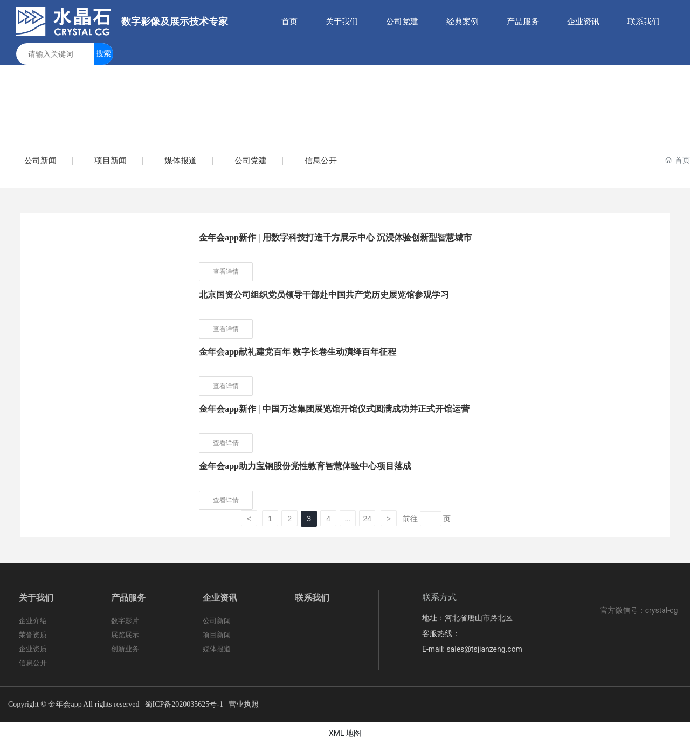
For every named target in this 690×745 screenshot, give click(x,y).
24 (367, 518)
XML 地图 (345, 733)
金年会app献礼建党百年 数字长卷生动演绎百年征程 (297, 351)
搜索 (103, 53)
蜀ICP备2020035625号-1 (184, 704)
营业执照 (244, 704)
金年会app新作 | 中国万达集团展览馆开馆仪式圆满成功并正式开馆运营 (334, 408)
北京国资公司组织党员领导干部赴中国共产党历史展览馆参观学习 (324, 294)
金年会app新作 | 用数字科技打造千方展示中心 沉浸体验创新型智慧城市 (335, 237)
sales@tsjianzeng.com (484, 649)
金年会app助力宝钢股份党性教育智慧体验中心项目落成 (305, 466)
